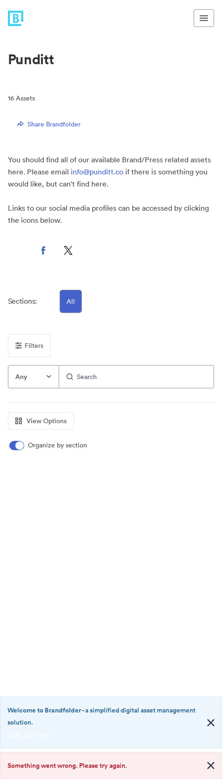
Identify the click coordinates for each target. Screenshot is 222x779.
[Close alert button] (210, 722)
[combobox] (33, 376)
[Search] (137, 376)
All (71, 301)
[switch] (49, 445)
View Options (41, 421)
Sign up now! (29, 734)
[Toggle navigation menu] (204, 18)
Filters (29, 345)
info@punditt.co (97, 171)
